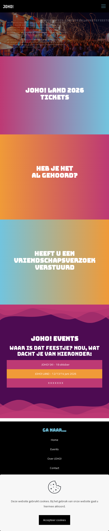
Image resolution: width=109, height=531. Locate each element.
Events (54, 449)
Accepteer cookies (54, 520)
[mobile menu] (103, 6)
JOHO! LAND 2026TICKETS (54, 93)
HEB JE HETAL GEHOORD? (54, 175)
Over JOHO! (54, 458)
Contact (54, 468)
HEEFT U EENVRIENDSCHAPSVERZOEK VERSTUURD (55, 260)
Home (54, 439)
